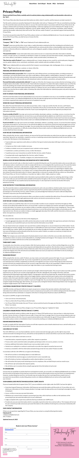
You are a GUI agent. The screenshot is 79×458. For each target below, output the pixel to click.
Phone (8, 438)
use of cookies (7, 449)
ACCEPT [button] (5, 454)
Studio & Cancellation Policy (65, 444)
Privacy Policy (58, 445)
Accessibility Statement (68, 445)
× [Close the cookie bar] (17, 446)
